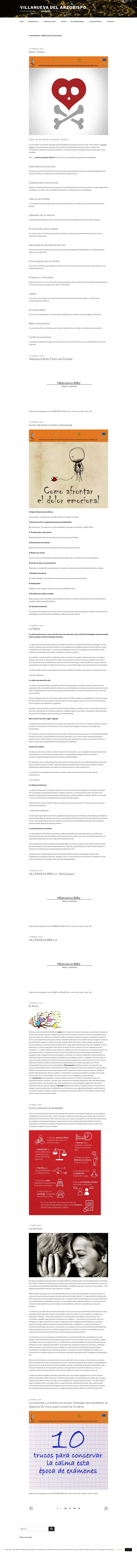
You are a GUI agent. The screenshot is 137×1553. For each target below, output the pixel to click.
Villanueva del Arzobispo (53, 7)
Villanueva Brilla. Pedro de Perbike (50, 359)
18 (65, 1508)
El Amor (34, 1006)
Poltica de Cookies (25, 1537)
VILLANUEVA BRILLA (43, 940)
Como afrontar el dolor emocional (50, 425)
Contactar (110, 21)
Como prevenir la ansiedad (46, 1108)
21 (79, 1508)
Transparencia (34, 21)
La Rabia (34, 628)
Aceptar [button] (128, 1549)
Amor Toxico (37, 52)
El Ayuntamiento (96, 21)
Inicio (22, 21)
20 (75, 1508)
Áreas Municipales (78, 21)
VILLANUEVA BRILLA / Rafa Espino (52, 873)
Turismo (64, 21)
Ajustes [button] (119, 1549)
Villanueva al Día (50, 21)
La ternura (35, 1228)
